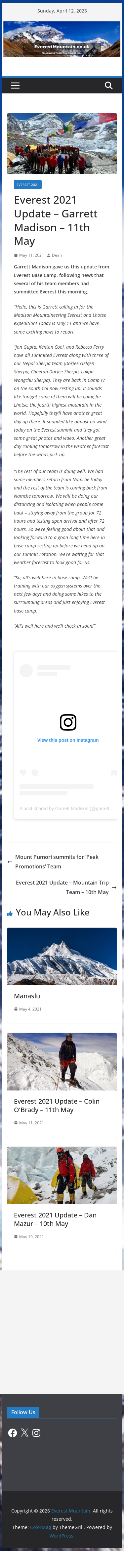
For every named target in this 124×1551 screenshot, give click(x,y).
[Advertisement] (62, 1332)
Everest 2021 (28, 184)
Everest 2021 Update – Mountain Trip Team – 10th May (66, 887)
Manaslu (27, 995)
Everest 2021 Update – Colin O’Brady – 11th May (57, 1105)
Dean (57, 255)
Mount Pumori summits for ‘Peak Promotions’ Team (53, 861)
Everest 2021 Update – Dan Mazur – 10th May (55, 1219)
